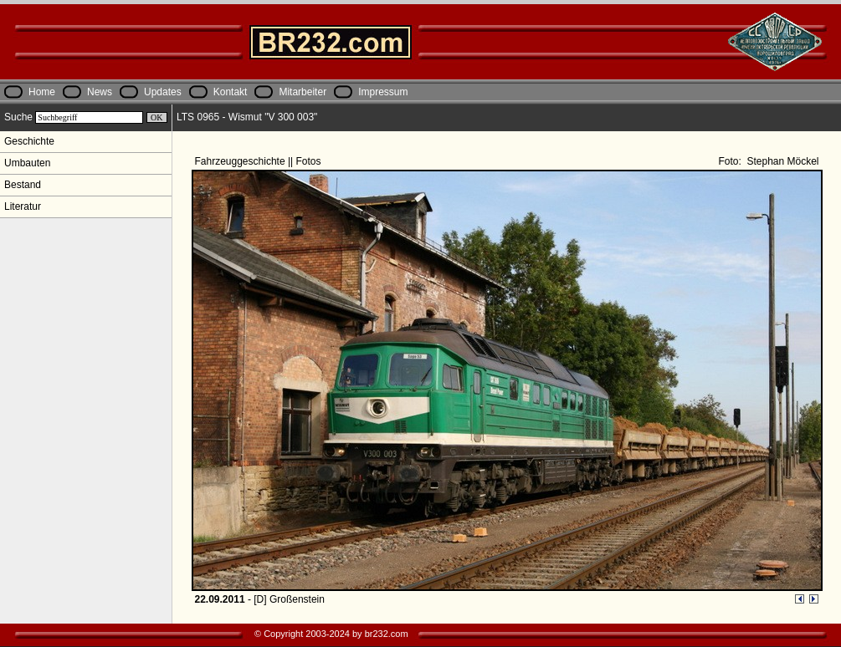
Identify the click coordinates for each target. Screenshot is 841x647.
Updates (163, 92)
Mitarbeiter (302, 92)
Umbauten (27, 163)
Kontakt (230, 92)
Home (41, 92)
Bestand (22, 185)
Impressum (383, 92)
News (99, 92)
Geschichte (29, 141)
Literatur (22, 206)
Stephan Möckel (781, 161)
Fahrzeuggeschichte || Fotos (259, 161)
